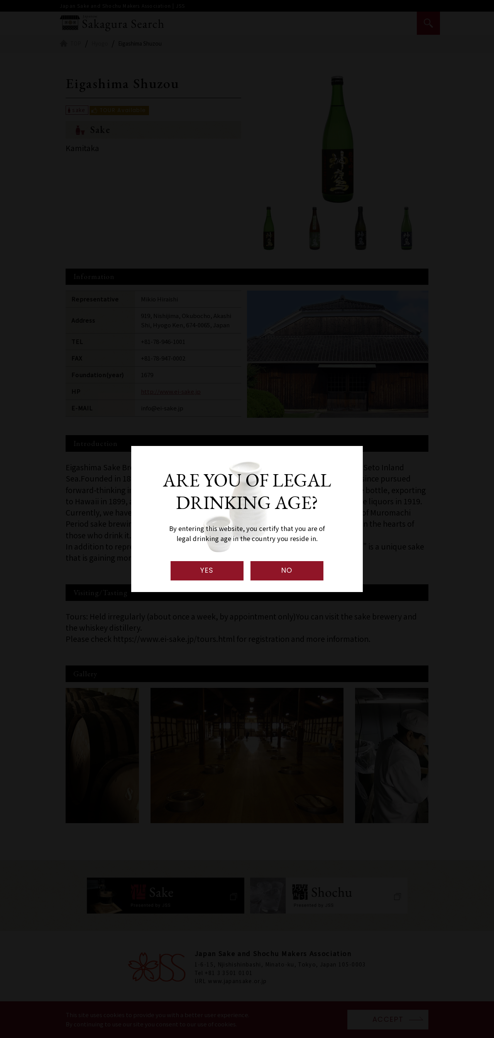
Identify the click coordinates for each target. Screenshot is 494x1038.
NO (287, 570)
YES (207, 570)
